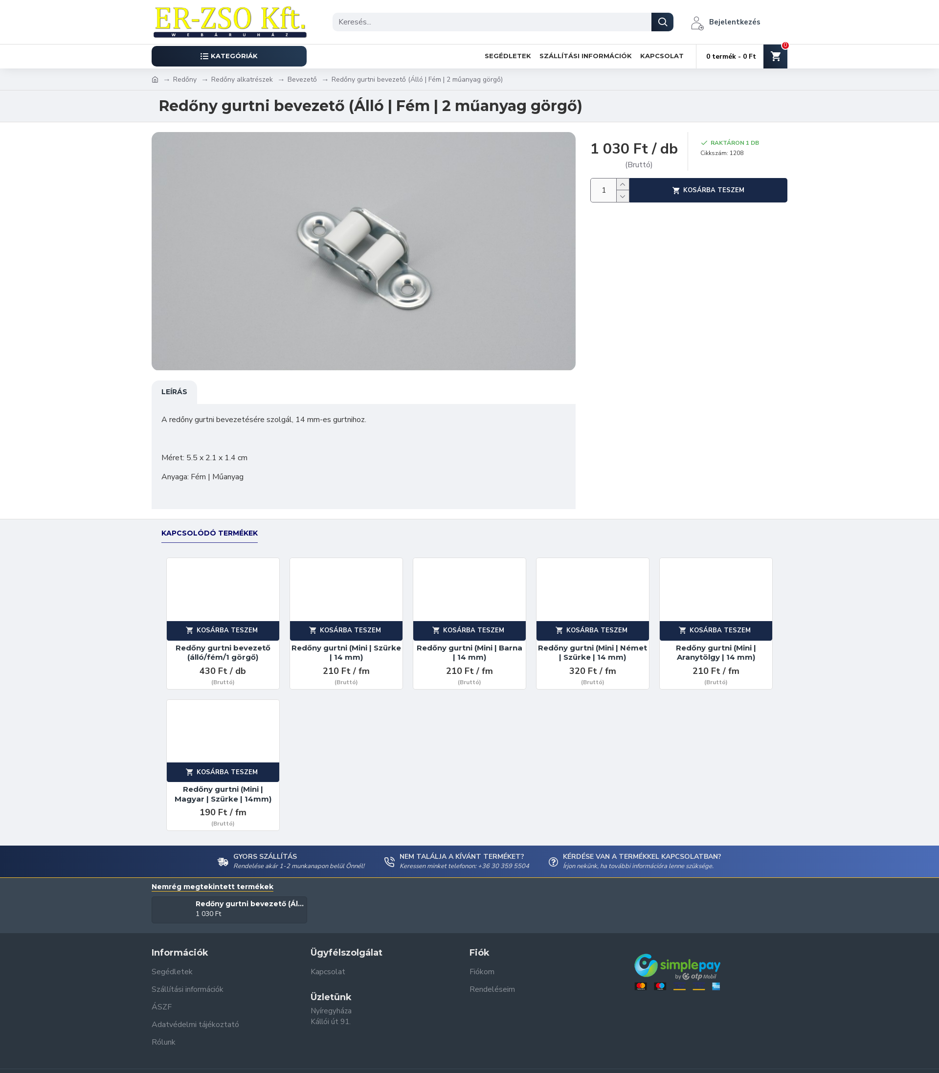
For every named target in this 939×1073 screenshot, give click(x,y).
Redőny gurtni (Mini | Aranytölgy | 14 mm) (716, 643)
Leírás (174, 391)
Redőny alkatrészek (242, 79)
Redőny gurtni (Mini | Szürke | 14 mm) (346, 643)
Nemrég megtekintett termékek (212, 877)
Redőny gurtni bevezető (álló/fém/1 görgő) (223, 643)
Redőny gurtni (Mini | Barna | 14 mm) (469, 643)
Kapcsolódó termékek (209, 524)
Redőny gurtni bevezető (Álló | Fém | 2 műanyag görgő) (250, 894)
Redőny (185, 79)
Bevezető (302, 79)
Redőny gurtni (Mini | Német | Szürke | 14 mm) (592, 643)
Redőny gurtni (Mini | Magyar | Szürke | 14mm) (223, 784)
